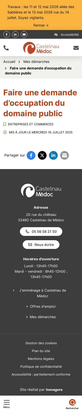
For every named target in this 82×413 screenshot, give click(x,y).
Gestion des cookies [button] (41, 343)
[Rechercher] (72, 404)
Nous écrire (41, 244)
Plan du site (41, 351)
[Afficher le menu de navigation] (6, 404)
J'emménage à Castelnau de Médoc (42, 293)
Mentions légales (41, 359)
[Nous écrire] (76, 47)
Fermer (40, 25)
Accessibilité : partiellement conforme (41, 374)
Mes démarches (43, 317)
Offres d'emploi (43, 306)
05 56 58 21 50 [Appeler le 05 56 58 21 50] (41, 231)
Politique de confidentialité (41, 366)
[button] (6, 47)
